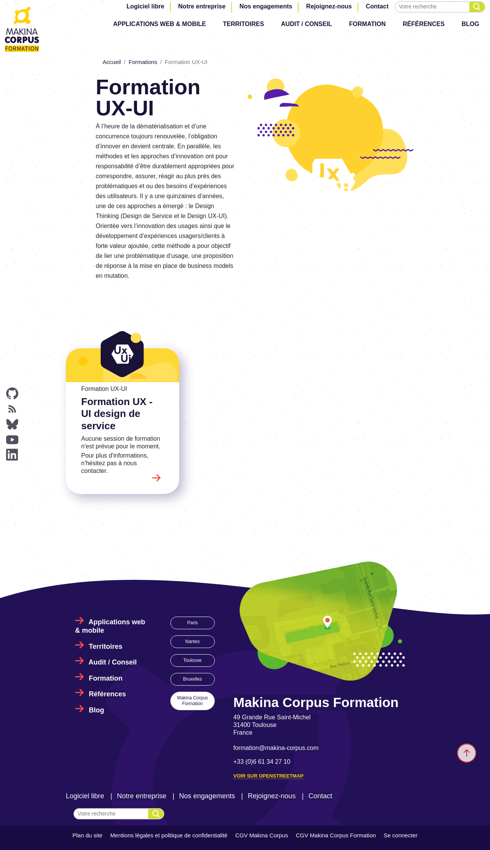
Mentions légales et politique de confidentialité (168, 835)
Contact (377, 6)
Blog (470, 24)
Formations (143, 62)
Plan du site (87, 835)
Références (423, 24)
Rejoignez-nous (329, 6)
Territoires (243, 24)
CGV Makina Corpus (261, 835)
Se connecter (400, 835)
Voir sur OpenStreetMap (269, 776)
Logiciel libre (145, 6)
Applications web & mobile (159, 24)
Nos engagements (266, 6)
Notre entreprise (202, 6)
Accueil (112, 62)
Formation (367, 24)
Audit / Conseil (306, 24)
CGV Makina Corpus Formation (336, 835)
